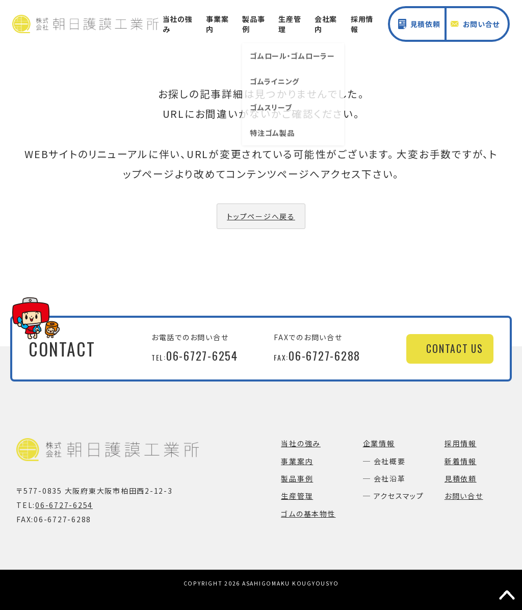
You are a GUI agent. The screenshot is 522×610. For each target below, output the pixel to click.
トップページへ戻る (261, 216)
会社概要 (390, 461)
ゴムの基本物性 (308, 514)
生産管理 (289, 24)
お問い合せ (475, 24)
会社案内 (326, 24)
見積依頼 (419, 24)
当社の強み (178, 24)
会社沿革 (390, 478)
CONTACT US (454, 348)
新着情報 (461, 461)
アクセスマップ (399, 496)
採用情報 (362, 24)
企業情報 (379, 443)
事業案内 (217, 24)
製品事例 (253, 24)
